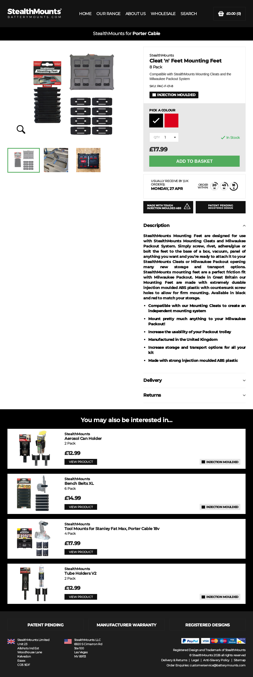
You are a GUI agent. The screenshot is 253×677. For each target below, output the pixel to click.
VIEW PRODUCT (81, 462)
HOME (85, 13)
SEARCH (189, 13)
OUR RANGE (108, 13)
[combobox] (164, 137)
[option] (23, 160)
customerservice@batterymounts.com (218, 665)
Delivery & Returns (174, 660)
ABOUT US (136, 13)
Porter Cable (146, 33)
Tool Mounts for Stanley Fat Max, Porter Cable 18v (111, 526)
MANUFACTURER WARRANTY (126, 625)
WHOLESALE (163, 13)
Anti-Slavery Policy (216, 660)
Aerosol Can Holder (83, 436)
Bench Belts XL (79, 481)
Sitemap (240, 660)
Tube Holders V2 (80, 571)
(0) (229, 13)
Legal (195, 660)
